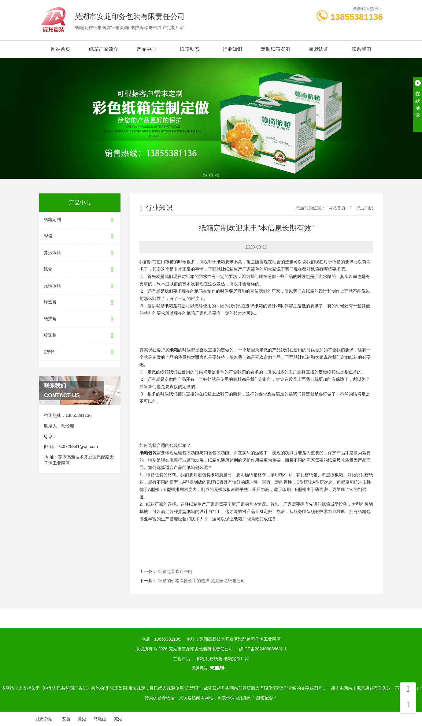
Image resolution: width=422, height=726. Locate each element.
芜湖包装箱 (153, 635)
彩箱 (80, 236)
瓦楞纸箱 (80, 286)
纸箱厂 (98, 635)
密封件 (80, 352)
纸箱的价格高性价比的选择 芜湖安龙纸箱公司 (201, 580)
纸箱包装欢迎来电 (175, 571)
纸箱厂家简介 (103, 49)
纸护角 (80, 319)
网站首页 (60, 49)
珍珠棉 (80, 335)
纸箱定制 (80, 219)
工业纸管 (74, 635)
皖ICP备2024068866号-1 (263, 648)
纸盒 (80, 269)
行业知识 (232, 49)
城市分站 (44, 719)
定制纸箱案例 (275, 49)
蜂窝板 (80, 302)
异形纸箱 (80, 252)
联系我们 (361, 49)
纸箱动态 (189, 49)
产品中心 (146, 49)
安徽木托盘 (124, 635)
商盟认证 (318, 49)
